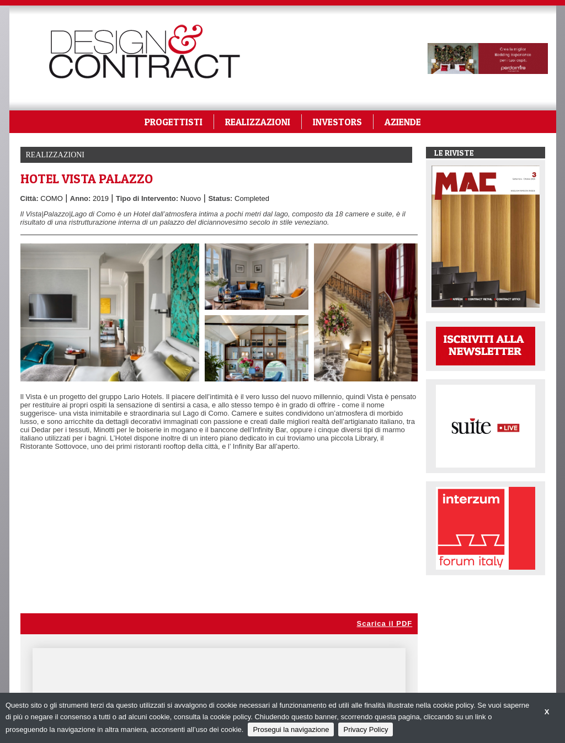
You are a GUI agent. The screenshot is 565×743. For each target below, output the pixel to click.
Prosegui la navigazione (291, 729)
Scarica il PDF (385, 623)
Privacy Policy (365, 729)
